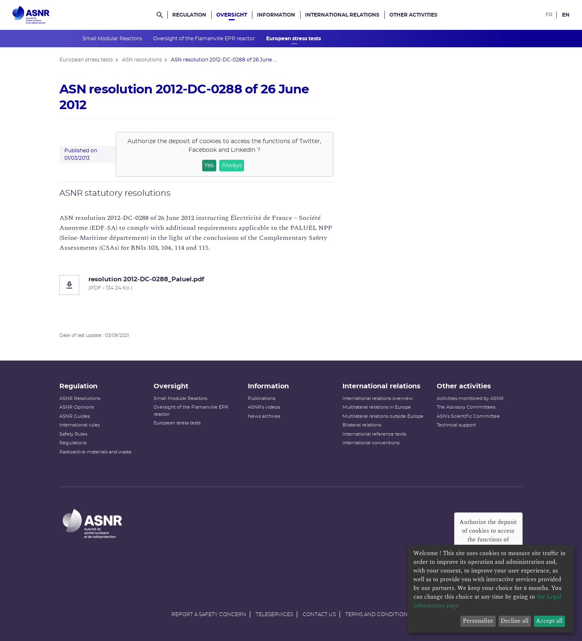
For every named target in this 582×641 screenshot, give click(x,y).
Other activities (413, 14)
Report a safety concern (208, 614)
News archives (264, 416)
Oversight (231, 14)
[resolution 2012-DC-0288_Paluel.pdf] (196, 285)
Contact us (319, 614)
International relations (342, 14)
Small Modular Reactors (113, 38)
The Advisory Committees (466, 407)
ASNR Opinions (76, 407)
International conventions (370, 443)
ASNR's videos (264, 407)
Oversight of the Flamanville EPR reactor (204, 38)
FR (549, 14)
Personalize (478, 621)
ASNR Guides (74, 416)
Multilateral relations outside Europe (382, 416)
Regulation (189, 14)
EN (566, 14)
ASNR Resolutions (79, 398)
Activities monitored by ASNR (470, 398)
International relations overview (377, 398)
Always (232, 165)
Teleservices (274, 614)
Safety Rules (73, 434)
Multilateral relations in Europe (376, 407)
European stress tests (294, 38)
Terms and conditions (378, 614)
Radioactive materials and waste (95, 452)
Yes (209, 165)
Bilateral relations (361, 425)
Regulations (72, 443)
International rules (79, 425)
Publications (261, 398)
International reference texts (374, 434)
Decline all (514, 621)
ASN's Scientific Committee (468, 416)
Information (276, 14)
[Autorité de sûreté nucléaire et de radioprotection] (30, 15)
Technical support (456, 425)
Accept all (549, 621)
